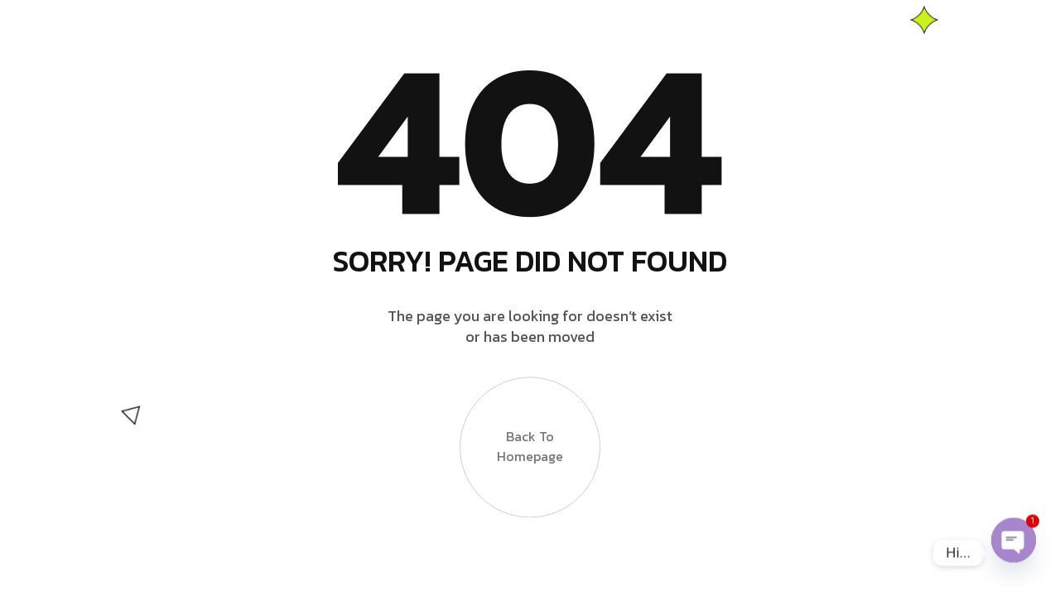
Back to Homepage (530, 452)
